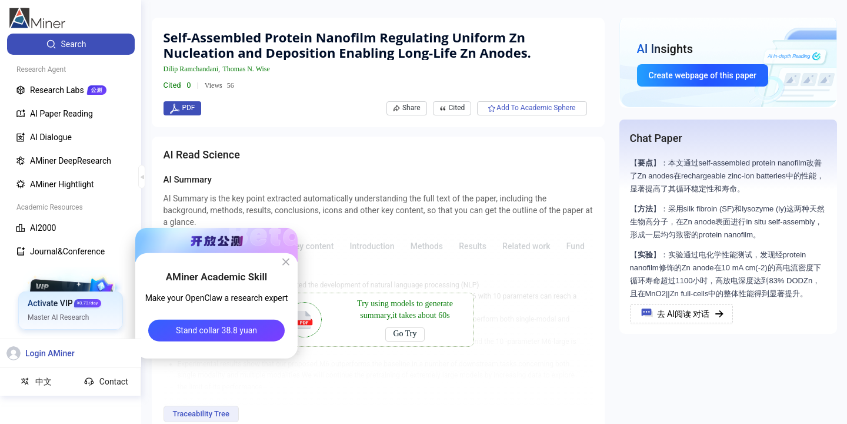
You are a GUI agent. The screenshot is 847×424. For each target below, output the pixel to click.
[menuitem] (71, 44)
